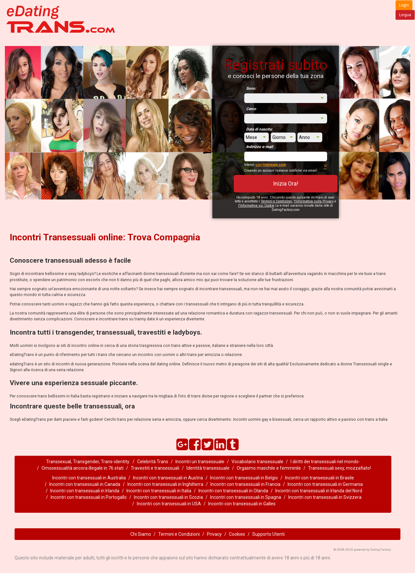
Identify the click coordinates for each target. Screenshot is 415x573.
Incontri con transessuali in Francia (245, 484)
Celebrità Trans (152, 461)
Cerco (251, 109)
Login (404, 5)
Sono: (251, 88)
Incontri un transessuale (199, 461)
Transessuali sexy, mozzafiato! (339, 468)
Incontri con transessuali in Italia (158, 490)
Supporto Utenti (268, 534)
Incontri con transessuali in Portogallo (89, 497)
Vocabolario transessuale (257, 461)
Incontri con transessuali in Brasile (319, 477)
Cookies (237, 534)
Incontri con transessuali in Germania (325, 484)
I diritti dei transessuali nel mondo (324, 461)
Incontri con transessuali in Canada (84, 484)
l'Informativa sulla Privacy (314, 201)
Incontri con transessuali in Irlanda (84, 490)
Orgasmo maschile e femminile (269, 468)
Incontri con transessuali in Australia (89, 477)
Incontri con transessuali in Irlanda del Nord (318, 490)
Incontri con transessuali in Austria (168, 477)
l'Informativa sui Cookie (256, 205)
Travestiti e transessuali (155, 468)
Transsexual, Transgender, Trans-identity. (88, 461)
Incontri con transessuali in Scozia (168, 497)
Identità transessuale (208, 468)
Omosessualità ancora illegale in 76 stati (83, 468)
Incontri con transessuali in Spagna (245, 497)
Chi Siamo (140, 534)
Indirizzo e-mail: (260, 146)
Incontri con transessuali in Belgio (244, 477)
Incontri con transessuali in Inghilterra (165, 484)
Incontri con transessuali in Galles (242, 503)
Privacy (214, 534)
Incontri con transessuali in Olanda (233, 490)
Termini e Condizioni (276, 201)
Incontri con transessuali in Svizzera (325, 497)
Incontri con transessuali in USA (169, 503)
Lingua (405, 15)
